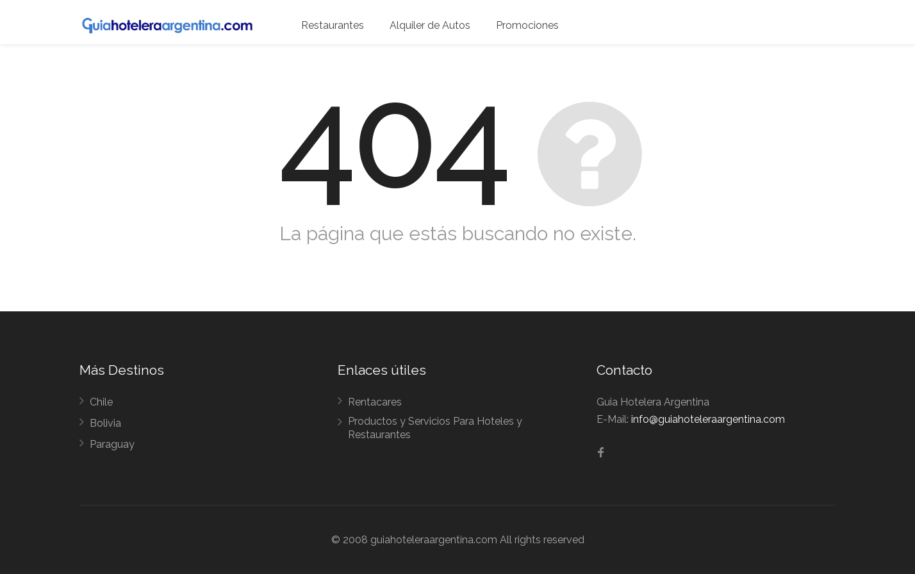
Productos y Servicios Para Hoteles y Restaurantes (435, 428)
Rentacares (375, 402)
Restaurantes (332, 25)
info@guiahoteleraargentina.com (708, 419)
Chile (101, 402)
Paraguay (112, 444)
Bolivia (105, 423)
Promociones (527, 25)
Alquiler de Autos (430, 25)
